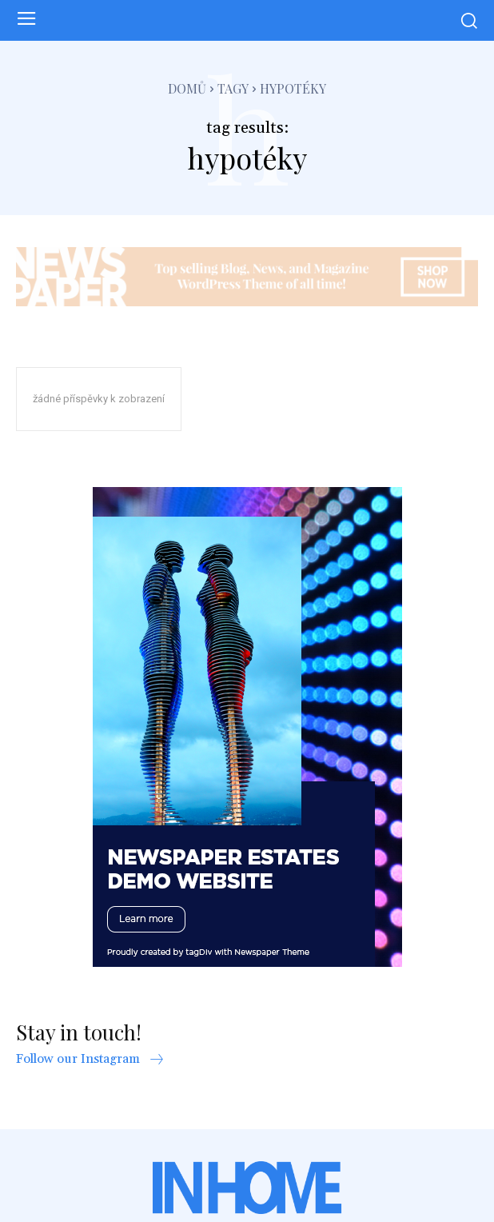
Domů (187, 88)
